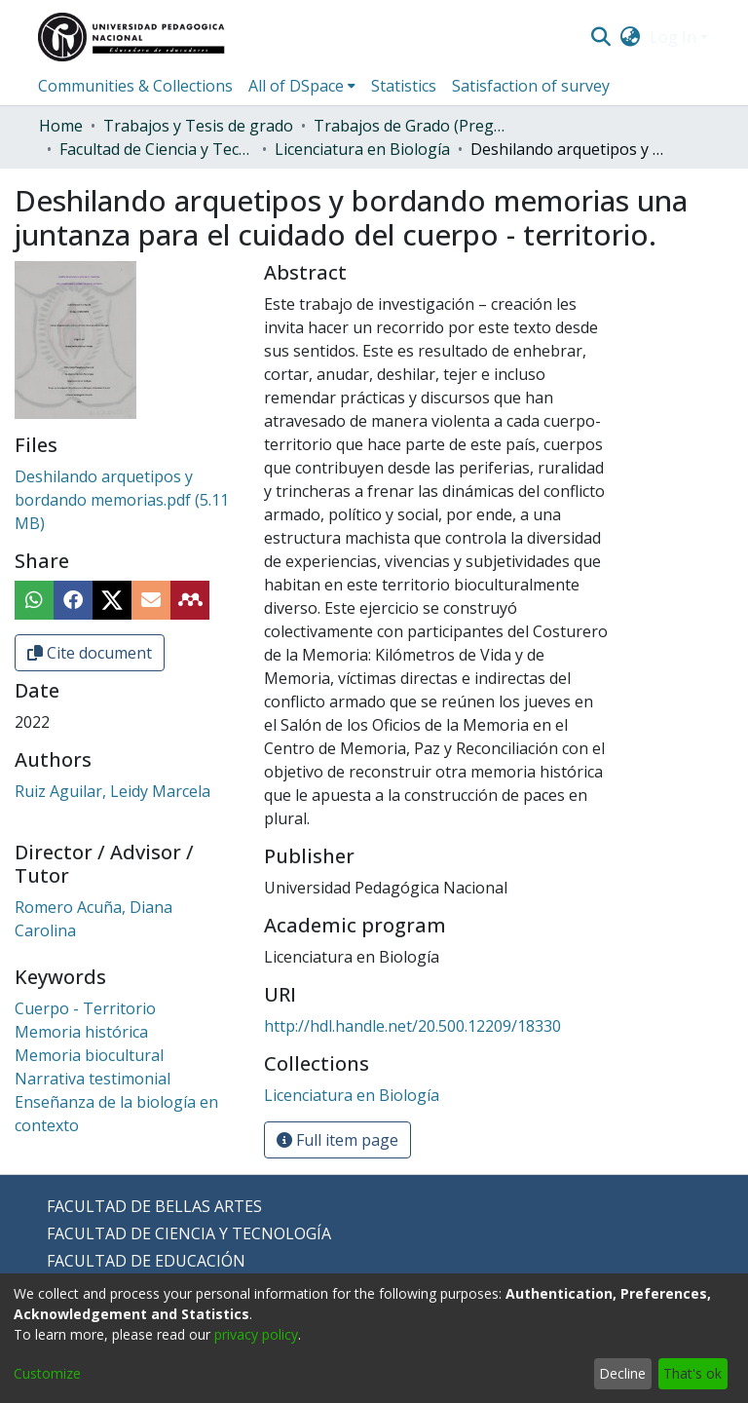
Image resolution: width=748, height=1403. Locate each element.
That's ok (692, 1373)
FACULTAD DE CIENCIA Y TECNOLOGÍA (189, 1233)
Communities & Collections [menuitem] (135, 85)
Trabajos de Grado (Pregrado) (411, 125)
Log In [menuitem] (673, 37)
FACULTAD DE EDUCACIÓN (146, 1260)
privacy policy (256, 1334)
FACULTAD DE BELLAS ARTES (154, 1206)
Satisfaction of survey (531, 85)
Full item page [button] (337, 1140)
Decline (622, 1373)
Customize (47, 1373)
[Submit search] (600, 37)
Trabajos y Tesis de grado (198, 125)
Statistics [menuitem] (403, 85)
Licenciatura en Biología (362, 149)
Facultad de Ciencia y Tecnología (156, 149)
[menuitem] (630, 37)
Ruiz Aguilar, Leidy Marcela (112, 791)
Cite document (89, 653)
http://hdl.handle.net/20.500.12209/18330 (412, 1026)
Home (61, 125)
